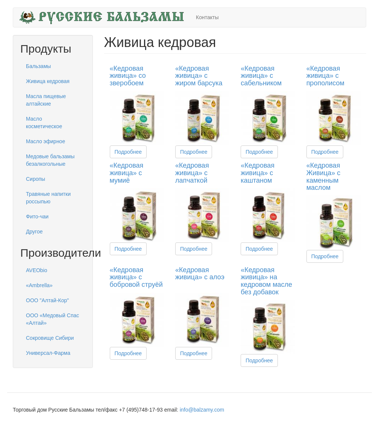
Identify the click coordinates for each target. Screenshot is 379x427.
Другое (34, 232)
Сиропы (35, 179)
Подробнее (128, 152)
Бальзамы (38, 66)
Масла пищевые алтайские (46, 100)
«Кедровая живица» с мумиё (127, 173)
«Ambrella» (39, 285)
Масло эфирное (45, 141)
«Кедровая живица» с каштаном (257, 173)
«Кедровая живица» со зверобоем (128, 76)
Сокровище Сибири (50, 338)
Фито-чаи (37, 217)
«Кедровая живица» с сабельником (261, 76)
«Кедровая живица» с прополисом (325, 76)
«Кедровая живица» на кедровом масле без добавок (266, 281)
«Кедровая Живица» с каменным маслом (323, 176)
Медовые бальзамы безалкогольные (50, 160)
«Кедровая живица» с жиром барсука (199, 76)
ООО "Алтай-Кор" (47, 300)
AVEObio (36, 270)
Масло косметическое (44, 122)
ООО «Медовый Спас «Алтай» (52, 319)
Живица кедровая (48, 81)
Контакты (207, 17)
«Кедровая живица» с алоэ (199, 273)
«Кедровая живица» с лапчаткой (192, 173)
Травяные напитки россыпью (48, 197)
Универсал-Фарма (48, 353)
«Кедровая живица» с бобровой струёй (136, 277)
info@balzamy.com (202, 410)
